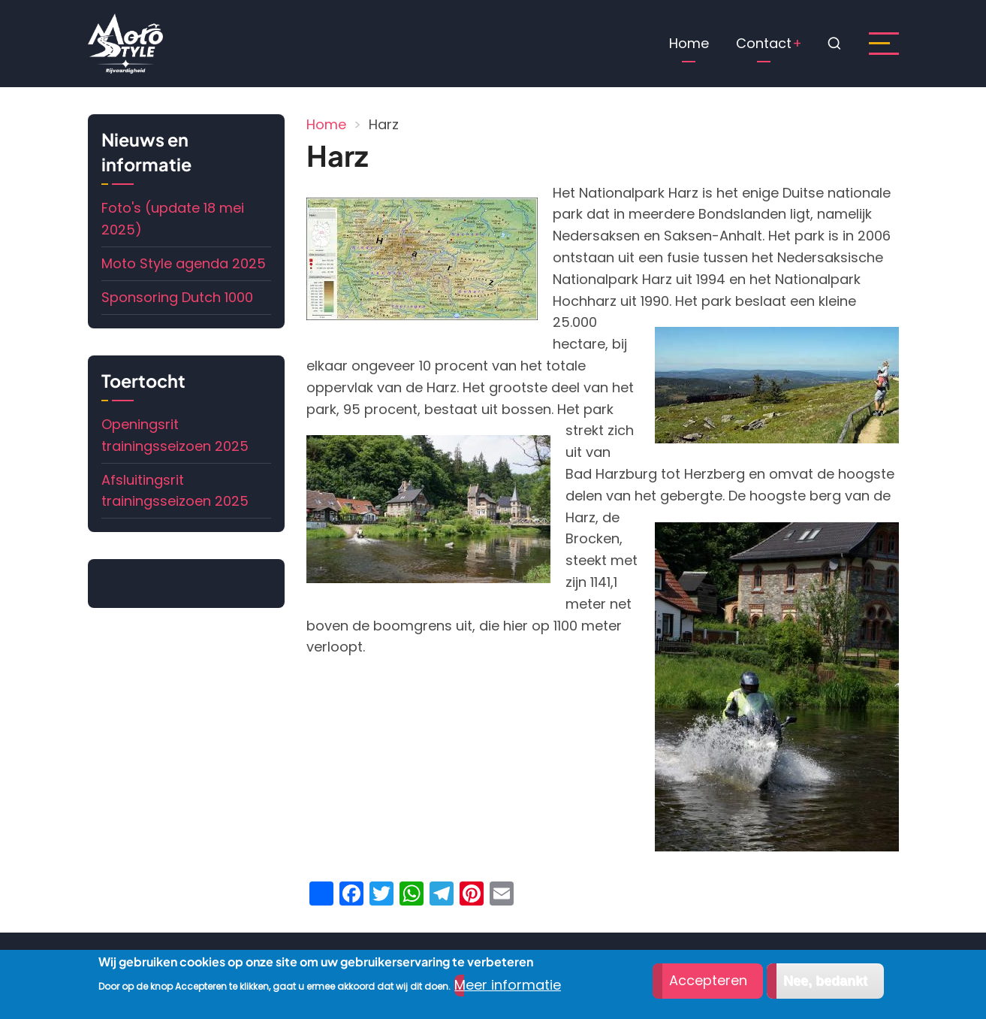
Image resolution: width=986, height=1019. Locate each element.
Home (689, 43)
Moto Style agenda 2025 (183, 263)
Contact (764, 43)
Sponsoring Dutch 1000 (177, 297)
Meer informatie (507, 985)
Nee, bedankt (825, 981)
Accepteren (708, 981)
